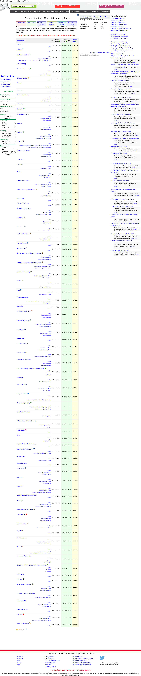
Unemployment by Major (52, 23)
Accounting (20, 217)
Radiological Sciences (23, 150)
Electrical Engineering (23, 320)
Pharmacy (19, 141)
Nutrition (19, 281)
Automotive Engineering (24, 556)
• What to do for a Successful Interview (122, 206)
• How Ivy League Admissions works (121, 28)
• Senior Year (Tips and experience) (121, 97)
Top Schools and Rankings (50, 11)
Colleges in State (49, 658)
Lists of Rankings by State (52, 660)
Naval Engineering (22, 114)
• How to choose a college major (120, 180)
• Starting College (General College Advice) (123, 234)
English (19, 531)
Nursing (19, 500)
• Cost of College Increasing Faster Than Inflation (125, 64)
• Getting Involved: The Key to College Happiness (125, 138)
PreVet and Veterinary (23, 234)
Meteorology (20, 338)
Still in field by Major (72, 23)
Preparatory (20, 104)
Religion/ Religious (22, 609)
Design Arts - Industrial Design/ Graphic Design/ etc (31, 565)
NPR (123, 67)
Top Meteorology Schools (79, 660)
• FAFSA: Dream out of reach (119, 38)
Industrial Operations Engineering (26, 421)
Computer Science (22, 394)
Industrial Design (22, 243)
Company (95, 11)
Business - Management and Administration (29, 262)
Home (15, 11)
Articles (85, 11)
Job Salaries (21, 22)
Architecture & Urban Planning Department (29, 253)
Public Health (21, 430)
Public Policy (20, 159)
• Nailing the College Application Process (122, 199)
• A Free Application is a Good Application (123, 123)
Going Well (97, 17)
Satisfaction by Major (62, 23)
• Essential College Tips (117, 58)
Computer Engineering (23, 403)
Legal (18, 664)
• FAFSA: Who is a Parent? (118, 34)
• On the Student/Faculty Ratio (119, 30)
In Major (106, 17)
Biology (19, 171)
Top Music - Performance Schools (81, 662)
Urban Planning (21, 64)
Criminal (19, 547)
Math (18, 290)
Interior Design (21, 514)
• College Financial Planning (119, 42)
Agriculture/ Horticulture (24, 208)
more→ (134, 62)
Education (19, 614)
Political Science (21, 352)
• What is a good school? (118, 18)
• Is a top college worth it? (118, 52)
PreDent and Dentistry (23, 180)
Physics (19, 164)
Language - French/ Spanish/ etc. (26, 593)
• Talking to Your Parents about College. (122, 50)
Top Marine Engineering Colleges (81, 664)
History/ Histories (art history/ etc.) (27, 495)
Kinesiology (20, 329)
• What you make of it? (117, 26)
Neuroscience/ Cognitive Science (26, 189)
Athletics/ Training (22, 78)
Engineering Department (24, 359)
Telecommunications (22, 297)
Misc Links (48, 664)
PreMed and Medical (23, 55)
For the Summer (74, 11)
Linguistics (20, 306)
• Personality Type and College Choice (121, 114)
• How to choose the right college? (120, 80)
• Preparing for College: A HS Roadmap (122, 48)
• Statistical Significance (117, 20)
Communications (21, 538)
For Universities (105, 11)
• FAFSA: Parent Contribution (119, 36)
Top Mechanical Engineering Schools (82, 658)
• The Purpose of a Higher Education (121, 163)
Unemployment (86, 17)
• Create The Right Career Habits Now (121, 89)
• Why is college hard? (117, 54)
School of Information (23, 412)
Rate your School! (26, 11)
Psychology (20, 486)
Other (18, 435)
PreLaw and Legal (22, 384)
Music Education (21, 524)
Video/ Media (21, 468)
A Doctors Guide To (50, 666)
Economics (20, 109)
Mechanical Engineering (24, 311)
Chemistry (20, 132)
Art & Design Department (24, 584)
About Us (20, 656)
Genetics (19, 123)
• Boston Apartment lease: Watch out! (121, 240)
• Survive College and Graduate (119, 44)
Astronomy (20, 90)
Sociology (19, 579)
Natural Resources (22, 463)
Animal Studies (21, 248)
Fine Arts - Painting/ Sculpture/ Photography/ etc (30, 368)
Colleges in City (49, 656)
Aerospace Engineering (23, 272)
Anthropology (21, 456)
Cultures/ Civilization (23, 203)
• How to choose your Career (119, 24)
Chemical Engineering (23, 69)
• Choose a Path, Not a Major (119, 146)
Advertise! (20, 658)
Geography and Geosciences (25, 449)
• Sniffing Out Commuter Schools (120, 46)
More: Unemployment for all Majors (100, 52)
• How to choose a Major (118, 22)
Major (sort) (20, 40)
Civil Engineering (22, 343)
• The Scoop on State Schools (119, 153)
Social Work (20, 574)
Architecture (20, 227)
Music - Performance (23, 623)
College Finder (37, 11)
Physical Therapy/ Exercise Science (27, 444)
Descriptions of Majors (41, 23)
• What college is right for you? (119, 250)
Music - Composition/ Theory (25, 509)
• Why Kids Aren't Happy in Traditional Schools (124, 56)
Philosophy (20, 377)
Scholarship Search (50, 662)
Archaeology (20, 198)
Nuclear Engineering (22, 95)
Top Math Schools (77, 656)
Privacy (19, 662)
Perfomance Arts (21, 600)
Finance (19, 83)
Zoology (19, 49)
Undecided (20, 44)
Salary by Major (31, 22)
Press (18, 660)
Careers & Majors (64, 11)
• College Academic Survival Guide (121, 131)
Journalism (20, 477)
